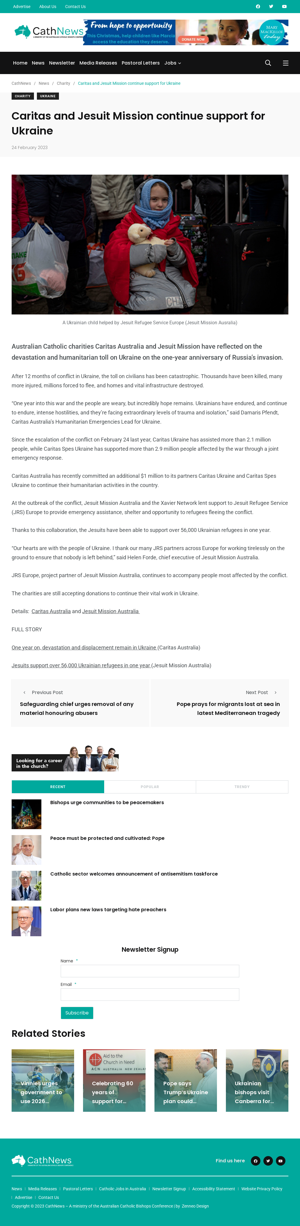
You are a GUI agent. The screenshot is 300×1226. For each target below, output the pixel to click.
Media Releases (98, 63)
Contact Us (75, 6)
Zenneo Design (195, 1206)
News (38, 63)
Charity (23, 96)
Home (20, 63)
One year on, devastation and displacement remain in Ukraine (84, 647)
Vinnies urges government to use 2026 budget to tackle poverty (41, 1101)
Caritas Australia (51, 611)
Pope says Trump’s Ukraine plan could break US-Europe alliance (185, 1101)
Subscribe (77, 1012)
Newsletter (62, 63)
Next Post (263, 692)
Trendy (242, 787)
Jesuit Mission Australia (111, 611)
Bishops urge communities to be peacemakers (107, 802)
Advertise (21, 6)
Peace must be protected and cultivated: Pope (108, 838)
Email (68, 984)
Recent (57, 787)
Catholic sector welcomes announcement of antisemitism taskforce (134, 873)
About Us (47, 6)
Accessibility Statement (213, 1188)
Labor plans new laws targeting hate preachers (108, 909)
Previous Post (41, 692)
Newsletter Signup (169, 1188)
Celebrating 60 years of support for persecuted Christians (112, 1101)
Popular (150, 787)
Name (69, 961)
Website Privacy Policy (261, 1188)
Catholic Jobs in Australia (122, 1188)
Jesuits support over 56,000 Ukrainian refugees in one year (81, 665)
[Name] (150, 971)
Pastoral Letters (141, 63)
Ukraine (48, 96)
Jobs (170, 63)
